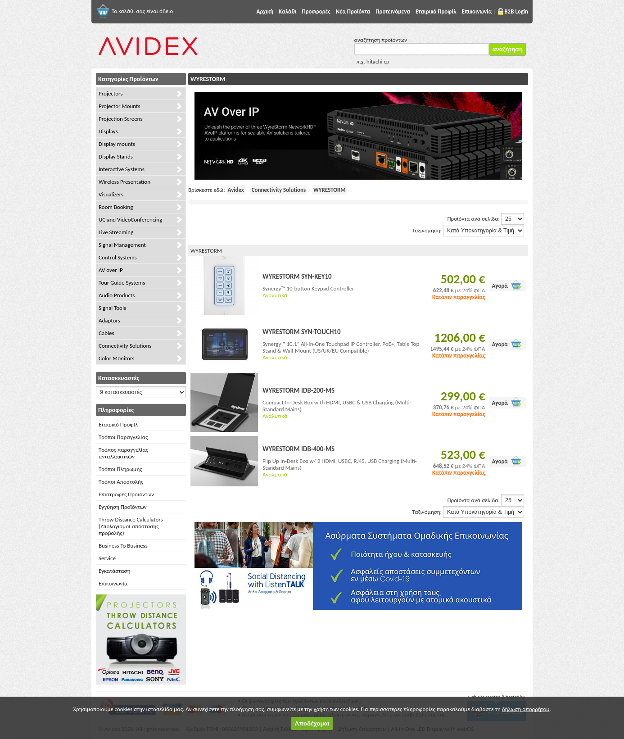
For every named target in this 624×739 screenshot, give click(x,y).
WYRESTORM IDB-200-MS (298, 390)
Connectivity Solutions (125, 345)
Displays (108, 131)
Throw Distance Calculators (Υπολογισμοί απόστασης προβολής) (131, 526)
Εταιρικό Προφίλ (118, 424)
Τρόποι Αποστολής (121, 481)
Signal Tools (112, 307)
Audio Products (117, 295)
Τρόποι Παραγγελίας (123, 437)
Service (107, 558)
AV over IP (111, 270)
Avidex (236, 189)
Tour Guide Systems (122, 282)
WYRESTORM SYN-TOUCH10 (301, 332)
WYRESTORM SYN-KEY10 (297, 276)
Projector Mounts (119, 106)
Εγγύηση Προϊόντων (123, 506)
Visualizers (111, 194)
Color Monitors (116, 358)
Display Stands (116, 156)
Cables (106, 333)
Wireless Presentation (124, 181)
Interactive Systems (122, 169)
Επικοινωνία (113, 583)
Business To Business (123, 545)
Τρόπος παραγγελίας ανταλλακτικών (123, 453)
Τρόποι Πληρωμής (120, 469)
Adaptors (109, 320)
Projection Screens (121, 118)
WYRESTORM (329, 189)
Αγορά (500, 285)
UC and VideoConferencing (130, 219)
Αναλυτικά (274, 295)
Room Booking (116, 207)
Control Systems (118, 257)
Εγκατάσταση (114, 570)
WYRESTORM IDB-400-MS (298, 449)
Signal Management (122, 244)
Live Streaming (116, 232)
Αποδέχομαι (311, 723)
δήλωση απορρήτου (526, 709)
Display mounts (117, 144)
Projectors (110, 93)
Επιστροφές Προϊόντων (126, 494)
